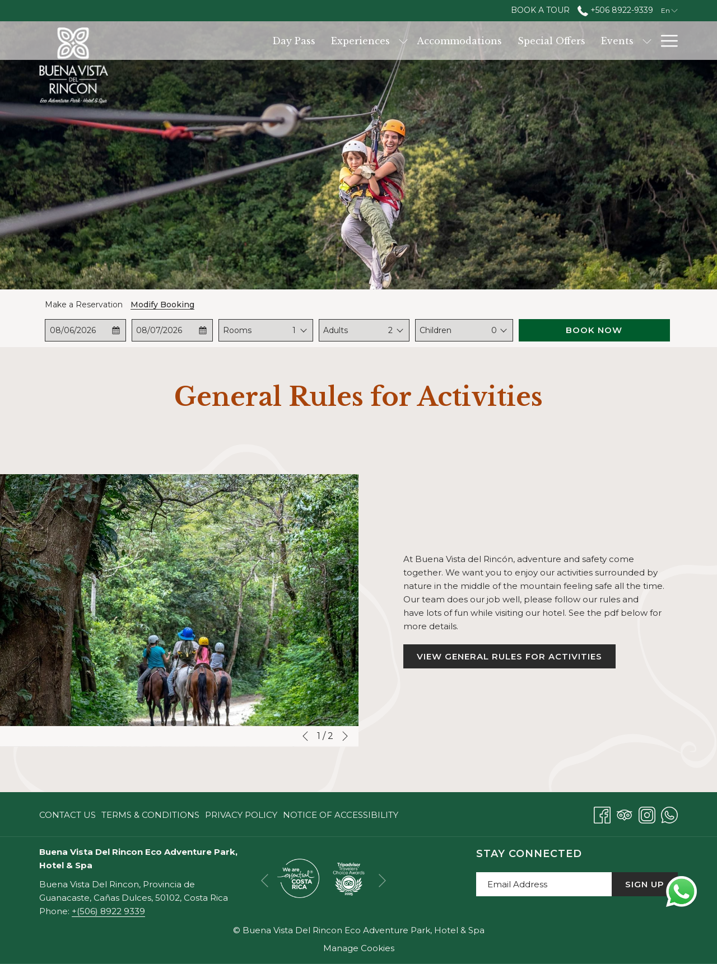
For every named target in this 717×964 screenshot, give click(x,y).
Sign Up (644, 884)
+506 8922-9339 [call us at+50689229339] (615, 10)
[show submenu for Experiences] (297, 40)
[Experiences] (254, 40)
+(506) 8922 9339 (108, 911)
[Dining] (628, 40)
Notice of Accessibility (340, 814)
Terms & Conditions (150, 814)
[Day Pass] (188, 40)
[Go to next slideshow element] (345, 736)
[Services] (575, 40)
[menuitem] (69, 815)
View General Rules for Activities (516, 659)
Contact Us (67, 814)
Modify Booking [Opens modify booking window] (162, 305)
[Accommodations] (353, 40)
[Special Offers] (445, 40)
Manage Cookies (358, 948)
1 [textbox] (294, 330)
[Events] (511, 40)
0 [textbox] (494, 330)
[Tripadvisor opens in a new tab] (624, 813)
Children (435, 330)
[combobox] (294, 330)
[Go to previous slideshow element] (305, 736)
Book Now (594, 330)
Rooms (237, 330)
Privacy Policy (241, 814)
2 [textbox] (390, 330)
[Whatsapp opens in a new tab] (669, 813)
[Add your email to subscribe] (544, 884)
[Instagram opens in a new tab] (647, 813)
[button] (86, 330)
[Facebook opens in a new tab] (602, 813)
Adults (335, 330)
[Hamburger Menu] (665, 40)
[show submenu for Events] (541, 40)
